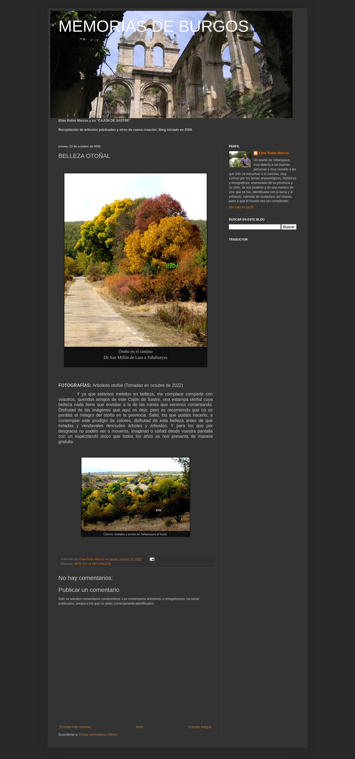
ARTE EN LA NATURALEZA (92, 563)
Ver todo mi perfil (241, 207)
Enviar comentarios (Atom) (98, 735)
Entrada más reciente (75, 727)
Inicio (139, 727)
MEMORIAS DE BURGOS (153, 26)
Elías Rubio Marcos (274, 153)
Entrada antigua (199, 727)
